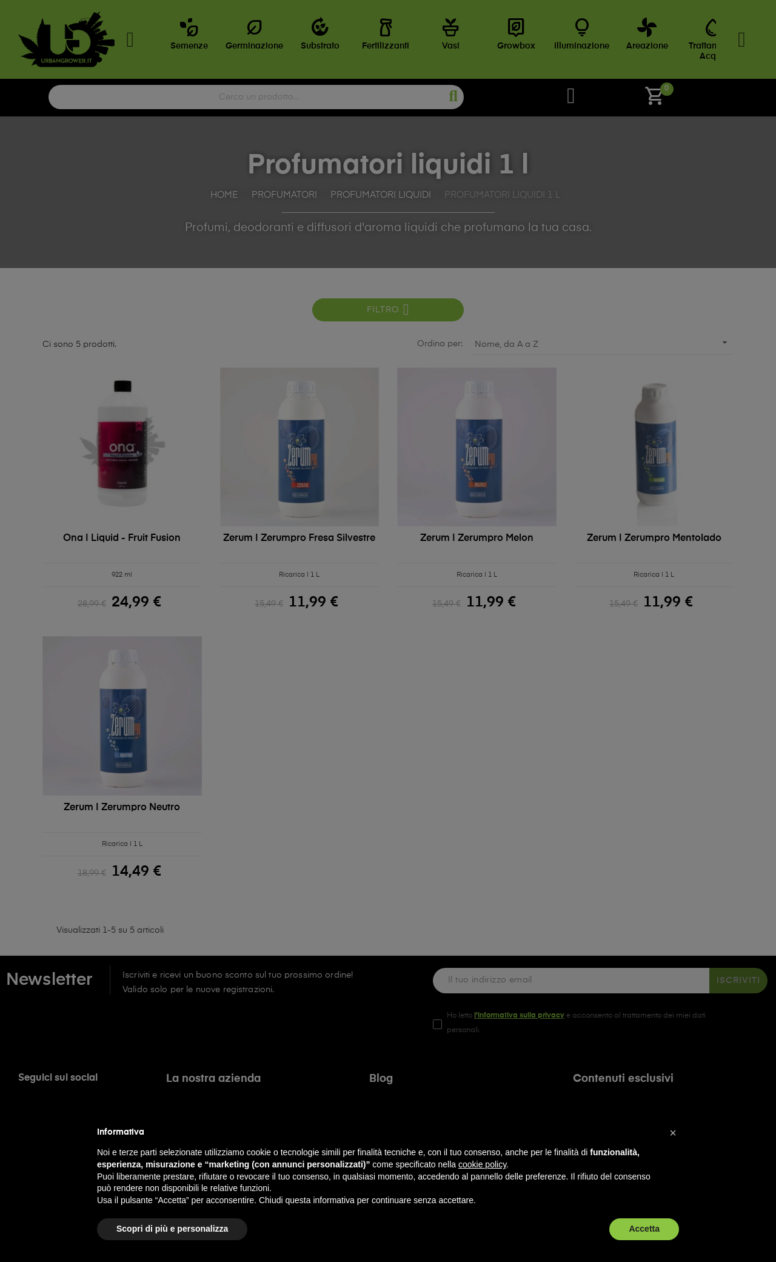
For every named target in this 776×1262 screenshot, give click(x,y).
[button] (673, 1133)
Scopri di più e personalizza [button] (172, 1228)
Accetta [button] (644, 1228)
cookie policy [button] (482, 1164)
